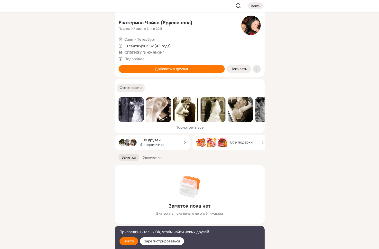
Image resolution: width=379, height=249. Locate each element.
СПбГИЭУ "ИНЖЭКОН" (144, 52)
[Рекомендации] (78, 87)
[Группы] (100, 23)
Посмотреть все (190, 127)
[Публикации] (57, 45)
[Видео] (100, 45)
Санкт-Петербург (140, 39)
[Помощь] (57, 87)
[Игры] (100, 66)
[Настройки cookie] (79, 242)
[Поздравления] (78, 66)
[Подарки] (57, 66)
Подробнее (134, 59)
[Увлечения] (78, 23)
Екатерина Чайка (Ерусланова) (155, 23)
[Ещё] (79, 211)
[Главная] (57, 23)
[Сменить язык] (79, 222)
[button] (131, 88)
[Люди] (78, 45)
